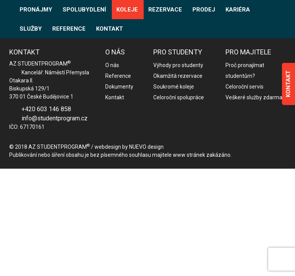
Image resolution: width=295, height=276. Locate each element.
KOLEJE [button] (127, 9)
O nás (112, 65)
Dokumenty (119, 87)
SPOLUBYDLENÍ (84, 9)
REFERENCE (69, 28)
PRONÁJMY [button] (36, 9)
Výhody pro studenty (178, 65)
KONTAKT (109, 28)
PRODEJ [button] (203, 9)
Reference (118, 76)
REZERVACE (165, 9)
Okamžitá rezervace (177, 76)
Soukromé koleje (173, 87)
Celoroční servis (244, 87)
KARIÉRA (237, 9)
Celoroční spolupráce (178, 97)
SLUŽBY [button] (31, 28)
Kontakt (114, 97)
